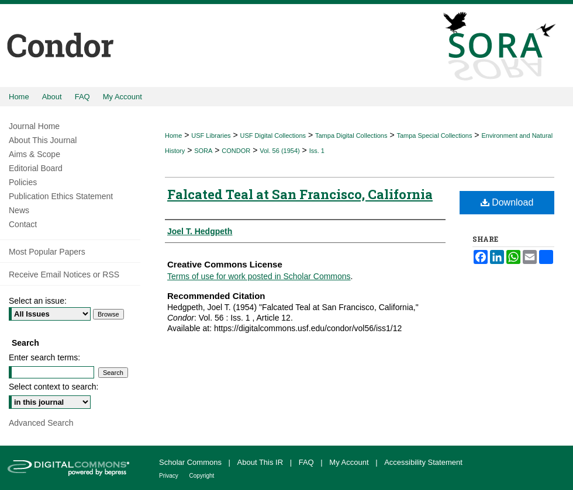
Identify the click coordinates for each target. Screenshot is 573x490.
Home (173, 135)
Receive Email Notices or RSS (64, 274)
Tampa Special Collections (434, 135)
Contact (23, 224)
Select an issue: (38, 300)
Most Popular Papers (47, 251)
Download (507, 202)
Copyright (202, 475)
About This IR (261, 462)
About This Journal (43, 140)
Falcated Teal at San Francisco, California (300, 194)
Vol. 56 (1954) (280, 150)
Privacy (169, 475)
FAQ (307, 462)
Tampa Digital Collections (351, 135)
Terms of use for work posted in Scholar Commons (259, 276)
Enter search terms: (44, 357)
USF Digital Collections (273, 135)
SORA (203, 150)
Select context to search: (53, 386)
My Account (350, 462)
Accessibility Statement (423, 462)
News (19, 210)
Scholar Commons (191, 462)
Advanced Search (41, 423)
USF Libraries (210, 135)
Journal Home (34, 126)
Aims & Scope (34, 154)
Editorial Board (36, 168)
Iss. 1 (317, 150)
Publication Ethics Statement (61, 196)
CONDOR (236, 150)
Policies (23, 182)
